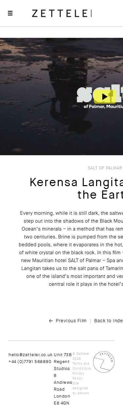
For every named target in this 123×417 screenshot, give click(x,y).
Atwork (83, 393)
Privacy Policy (78, 375)
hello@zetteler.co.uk (30, 354)
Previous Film (71, 321)
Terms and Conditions (81, 366)
